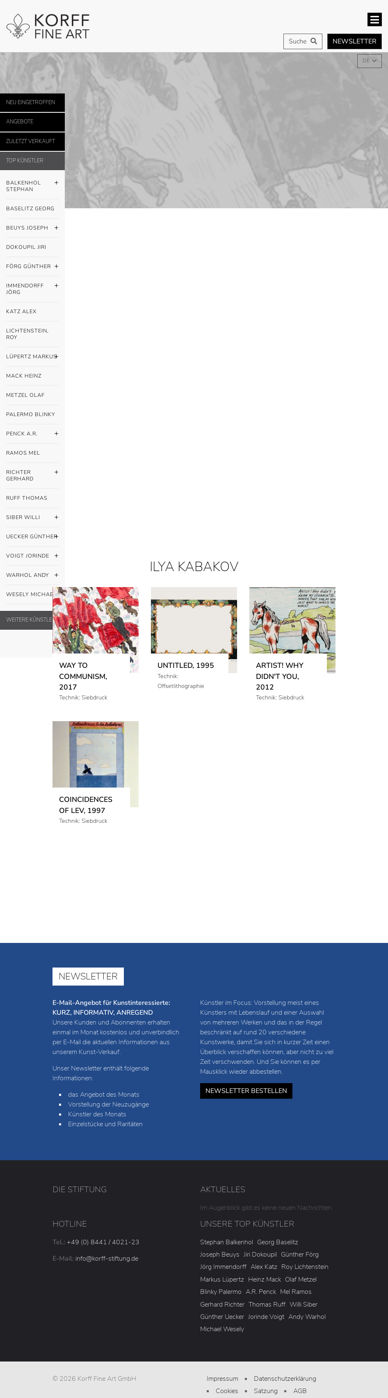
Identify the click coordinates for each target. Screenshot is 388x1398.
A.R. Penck (261, 1291)
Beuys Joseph (32, 228)
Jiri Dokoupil (260, 1254)
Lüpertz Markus (32, 357)
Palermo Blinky (30, 414)
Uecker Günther (32, 537)
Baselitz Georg (30, 208)
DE (367, 60)
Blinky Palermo (221, 1291)
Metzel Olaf (25, 395)
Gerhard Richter (222, 1304)
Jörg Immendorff (223, 1266)
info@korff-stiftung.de (106, 1258)
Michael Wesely (222, 1329)
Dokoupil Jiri (26, 247)
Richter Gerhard (32, 473)
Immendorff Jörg (32, 287)
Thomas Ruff (267, 1304)
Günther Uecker (222, 1316)
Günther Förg (300, 1254)
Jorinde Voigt (266, 1316)
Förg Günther (32, 267)
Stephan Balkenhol (226, 1242)
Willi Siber (303, 1304)
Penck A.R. (32, 434)
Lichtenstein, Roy (27, 334)
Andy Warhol (307, 1316)
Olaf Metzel (301, 1279)
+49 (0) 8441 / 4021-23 (103, 1242)
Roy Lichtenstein (305, 1266)
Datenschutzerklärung (285, 1378)
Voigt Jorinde (32, 556)
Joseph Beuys (220, 1254)
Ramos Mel (23, 453)
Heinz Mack (264, 1279)
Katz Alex (21, 311)
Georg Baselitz (277, 1242)
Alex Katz (264, 1266)
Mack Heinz (23, 376)
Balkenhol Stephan (32, 184)
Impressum (222, 1378)
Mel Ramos (296, 1291)
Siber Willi (32, 518)
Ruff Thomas (27, 498)
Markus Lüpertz (222, 1279)
